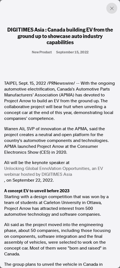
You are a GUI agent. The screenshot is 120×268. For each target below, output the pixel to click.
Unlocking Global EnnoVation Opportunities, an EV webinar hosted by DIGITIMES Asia (53, 171)
